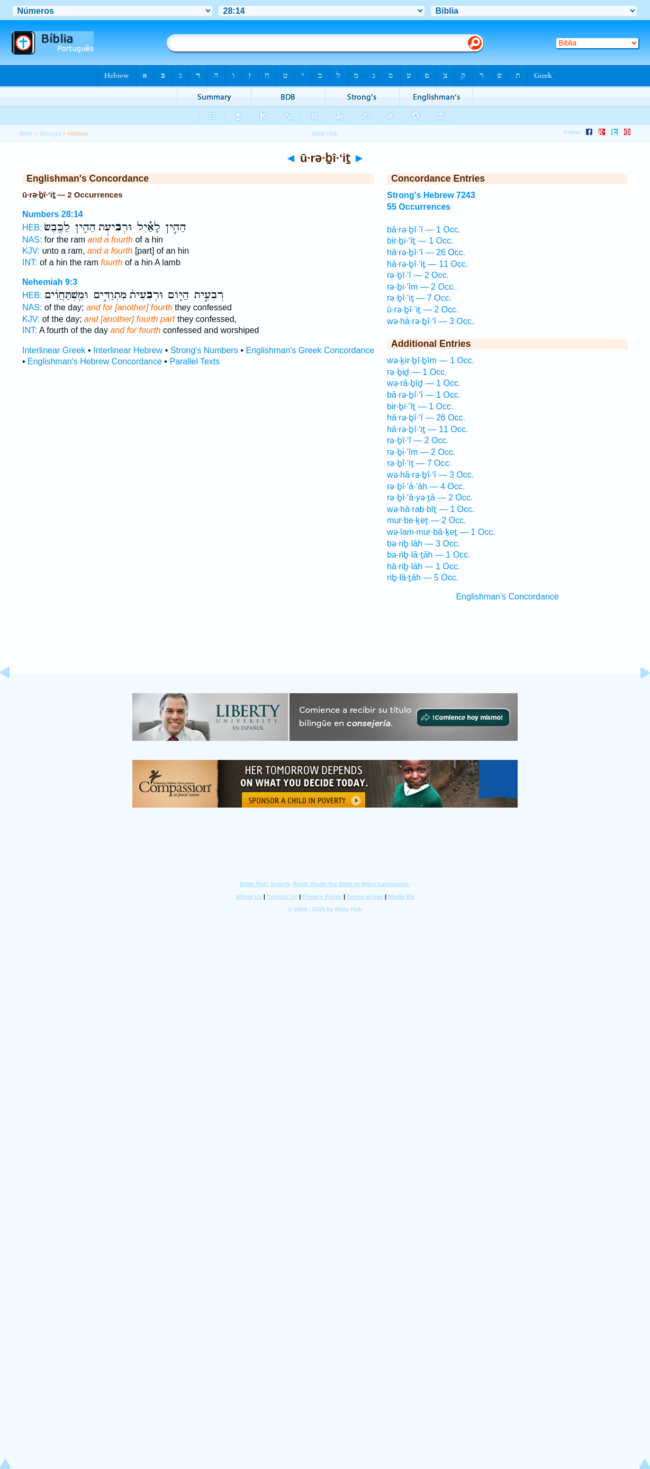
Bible (26, 133)
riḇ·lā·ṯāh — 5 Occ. (422, 577)
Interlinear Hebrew (127, 350)
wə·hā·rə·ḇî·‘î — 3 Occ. (430, 321)
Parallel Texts (194, 361)
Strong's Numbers (204, 350)
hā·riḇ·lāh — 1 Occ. (423, 566)
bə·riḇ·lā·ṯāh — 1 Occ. (429, 554)
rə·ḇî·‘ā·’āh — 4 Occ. (426, 486)
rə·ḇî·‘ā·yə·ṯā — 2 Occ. (430, 497)
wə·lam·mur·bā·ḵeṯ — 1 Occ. (441, 531)
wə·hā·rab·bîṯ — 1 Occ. (430, 509)
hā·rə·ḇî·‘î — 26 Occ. (426, 252)
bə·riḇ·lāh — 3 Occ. (423, 543)
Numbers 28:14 (52, 214)
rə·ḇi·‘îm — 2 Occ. (421, 286)
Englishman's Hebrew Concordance (95, 361)
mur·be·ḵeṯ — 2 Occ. (426, 520)
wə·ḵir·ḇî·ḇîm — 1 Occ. (430, 360)
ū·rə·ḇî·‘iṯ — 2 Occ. (422, 309)
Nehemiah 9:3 (49, 281)
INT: (29, 262)
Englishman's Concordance (507, 596)
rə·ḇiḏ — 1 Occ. (417, 372)
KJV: (31, 250)
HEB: (32, 227)
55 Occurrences (418, 206)
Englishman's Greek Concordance (310, 350)
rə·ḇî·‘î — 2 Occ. (418, 275)
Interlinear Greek (53, 350)
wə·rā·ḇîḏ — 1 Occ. (424, 383)
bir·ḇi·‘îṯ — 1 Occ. (420, 240)
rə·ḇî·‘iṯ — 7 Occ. (419, 297)
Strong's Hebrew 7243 (431, 195)
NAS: (32, 239)
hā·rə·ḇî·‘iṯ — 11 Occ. (427, 263)
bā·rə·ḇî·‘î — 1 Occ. (424, 229)
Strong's (50, 133)
